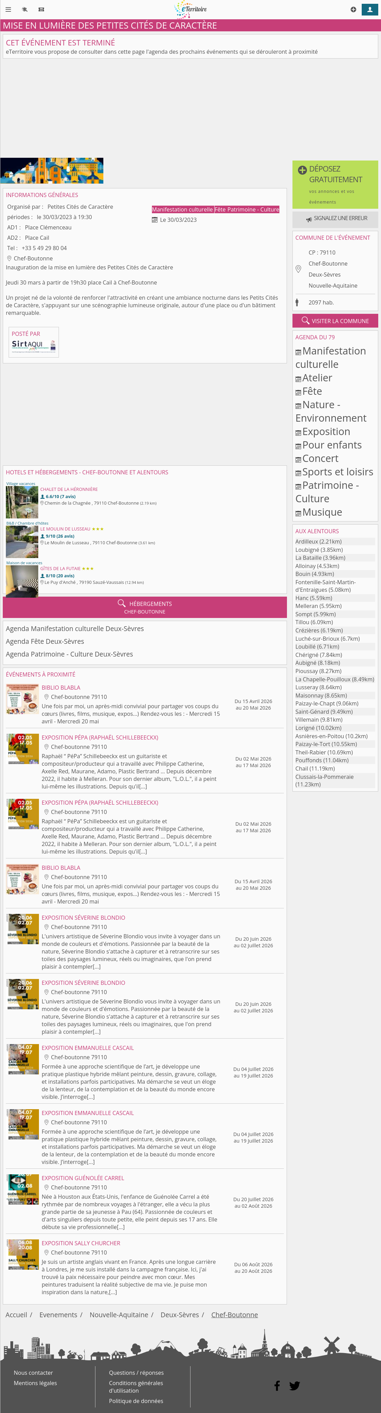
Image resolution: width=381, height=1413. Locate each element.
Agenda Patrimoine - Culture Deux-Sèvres (69, 654)
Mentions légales (35, 1383)
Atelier (317, 377)
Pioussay (307, 671)
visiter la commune (335, 321)
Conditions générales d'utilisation (136, 1386)
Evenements (59, 1314)
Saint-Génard (312, 711)
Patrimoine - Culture (253, 209)
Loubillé (306, 646)
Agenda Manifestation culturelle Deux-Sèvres (75, 628)
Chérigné (307, 655)
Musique (322, 511)
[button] (335, 185)
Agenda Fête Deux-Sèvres (45, 641)
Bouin (303, 574)
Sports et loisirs (337, 471)
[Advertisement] (190, 109)
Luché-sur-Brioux (318, 638)
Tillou (302, 622)
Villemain (307, 719)
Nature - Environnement (331, 411)
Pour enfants (332, 444)
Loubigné (307, 550)
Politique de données (136, 1401)
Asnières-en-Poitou (320, 736)
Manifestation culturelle (183, 209)
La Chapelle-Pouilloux (323, 679)
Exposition (326, 431)
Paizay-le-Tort (313, 744)
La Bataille (309, 557)
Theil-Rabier (311, 752)
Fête (221, 209)
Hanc (302, 598)
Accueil (16, 1314)
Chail (302, 768)
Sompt (304, 614)
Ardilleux (307, 541)
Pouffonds (309, 760)
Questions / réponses (136, 1372)
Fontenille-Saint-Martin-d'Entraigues (326, 586)
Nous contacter (33, 1372)
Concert (320, 458)
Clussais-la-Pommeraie (325, 777)
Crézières (307, 630)
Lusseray (307, 687)
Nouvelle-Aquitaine (333, 285)
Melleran (307, 606)
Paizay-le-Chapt (315, 703)
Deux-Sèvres (325, 274)
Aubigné (306, 663)
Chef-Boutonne (328, 263)
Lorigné (305, 728)
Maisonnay (309, 695)
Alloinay (306, 566)
